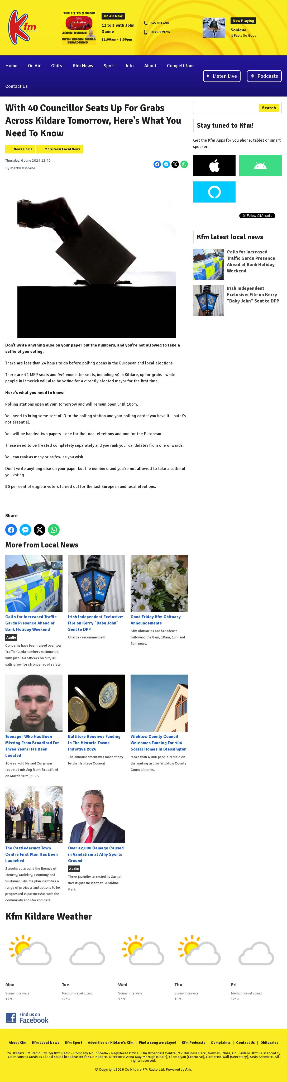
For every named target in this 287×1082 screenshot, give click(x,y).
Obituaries (269, 1042)
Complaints (221, 1042)
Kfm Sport (73, 1042)
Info (130, 66)
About (150, 66)
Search (269, 107)
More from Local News (62, 149)
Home (11, 66)
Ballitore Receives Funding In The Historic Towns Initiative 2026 (96, 713)
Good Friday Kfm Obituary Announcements (159, 590)
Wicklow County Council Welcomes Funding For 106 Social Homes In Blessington (159, 713)
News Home (23, 149)
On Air (34, 66)
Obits (56, 66)
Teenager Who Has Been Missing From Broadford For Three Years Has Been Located (34, 716)
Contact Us (16, 86)
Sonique (238, 30)
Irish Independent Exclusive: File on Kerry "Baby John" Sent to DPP (96, 593)
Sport (109, 66)
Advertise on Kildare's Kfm (110, 1042)
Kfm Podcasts (193, 1042)
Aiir (188, 1069)
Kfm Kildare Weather (48, 916)
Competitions (180, 66)
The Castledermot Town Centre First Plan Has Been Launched (34, 824)
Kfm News (83, 66)
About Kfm (17, 1042)
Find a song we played (157, 1042)
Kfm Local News (45, 1042)
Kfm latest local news (230, 237)
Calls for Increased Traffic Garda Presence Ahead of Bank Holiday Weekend (34, 593)
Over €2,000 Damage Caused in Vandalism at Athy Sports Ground (96, 824)
